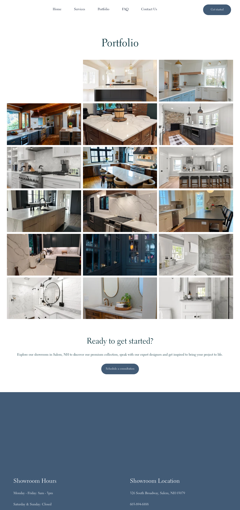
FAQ (148, 10)
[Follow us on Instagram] (105, 470)
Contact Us (172, 10)
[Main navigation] (129, 10)
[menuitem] (81, 10)
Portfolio (127, 10)
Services (102, 10)
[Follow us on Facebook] (120, 470)
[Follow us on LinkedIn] (135, 470)
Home (80, 10)
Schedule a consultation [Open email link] (120, 369)
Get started (217, 9)
